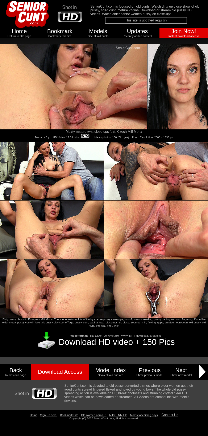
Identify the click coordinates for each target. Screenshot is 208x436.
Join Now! (183, 31)
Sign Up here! (48, 415)
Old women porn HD (94, 415)
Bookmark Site (69, 415)
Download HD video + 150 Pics (117, 342)
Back (15, 370)
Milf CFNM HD (118, 415)
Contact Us (170, 415)
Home (19, 31)
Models (98, 31)
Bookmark (59, 31)
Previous (150, 370)
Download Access (60, 372)
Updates (137, 31)
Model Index (110, 370)
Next (181, 370)
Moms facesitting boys (144, 415)
